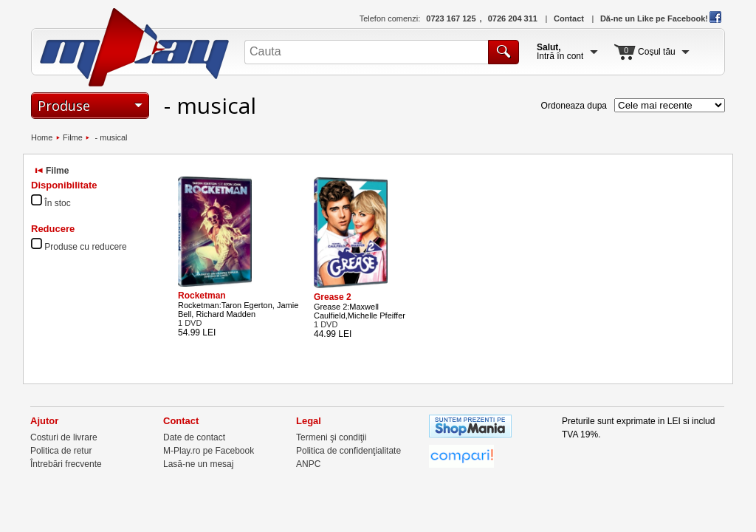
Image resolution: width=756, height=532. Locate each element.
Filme (73, 137)
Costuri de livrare (63, 437)
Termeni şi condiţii (331, 437)
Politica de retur (61, 451)
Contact (569, 18)
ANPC (308, 464)
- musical (109, 137)
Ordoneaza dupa (574, 105)
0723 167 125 (450, 18)
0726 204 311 (512, 18)
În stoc (57, 203)
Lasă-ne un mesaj (198, 464)
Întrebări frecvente (66, 464)
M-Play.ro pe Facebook (208, 451)
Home (41, 137)
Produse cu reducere (85, 247)
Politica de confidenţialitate (348, 451)
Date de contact (194, 437)
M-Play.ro (135, 47)
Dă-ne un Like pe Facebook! (660, 18)
